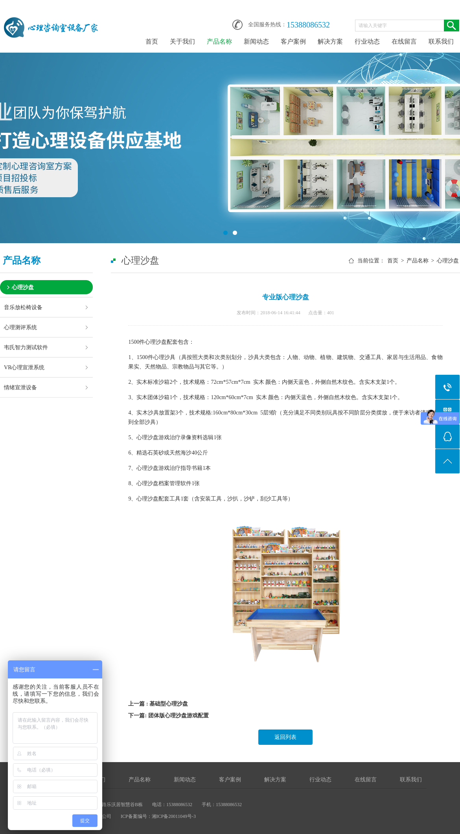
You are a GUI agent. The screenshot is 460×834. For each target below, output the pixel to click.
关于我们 (182, 41)
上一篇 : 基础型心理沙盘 (158, 704)
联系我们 (441, 41)
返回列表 (285, 737)
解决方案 (330, 41)
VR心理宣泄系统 (24, 367)
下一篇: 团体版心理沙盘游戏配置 (168, 716)
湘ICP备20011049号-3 (174, 816)
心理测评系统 (20, 327)
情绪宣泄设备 (20, 387)
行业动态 (367, 41)
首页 (151, 41)
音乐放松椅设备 (23, 307)
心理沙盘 (23, 287)
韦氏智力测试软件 (26, 347)
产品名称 (219, 41)
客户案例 (293, 41)
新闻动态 (256, 41)
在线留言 (404, 41)
